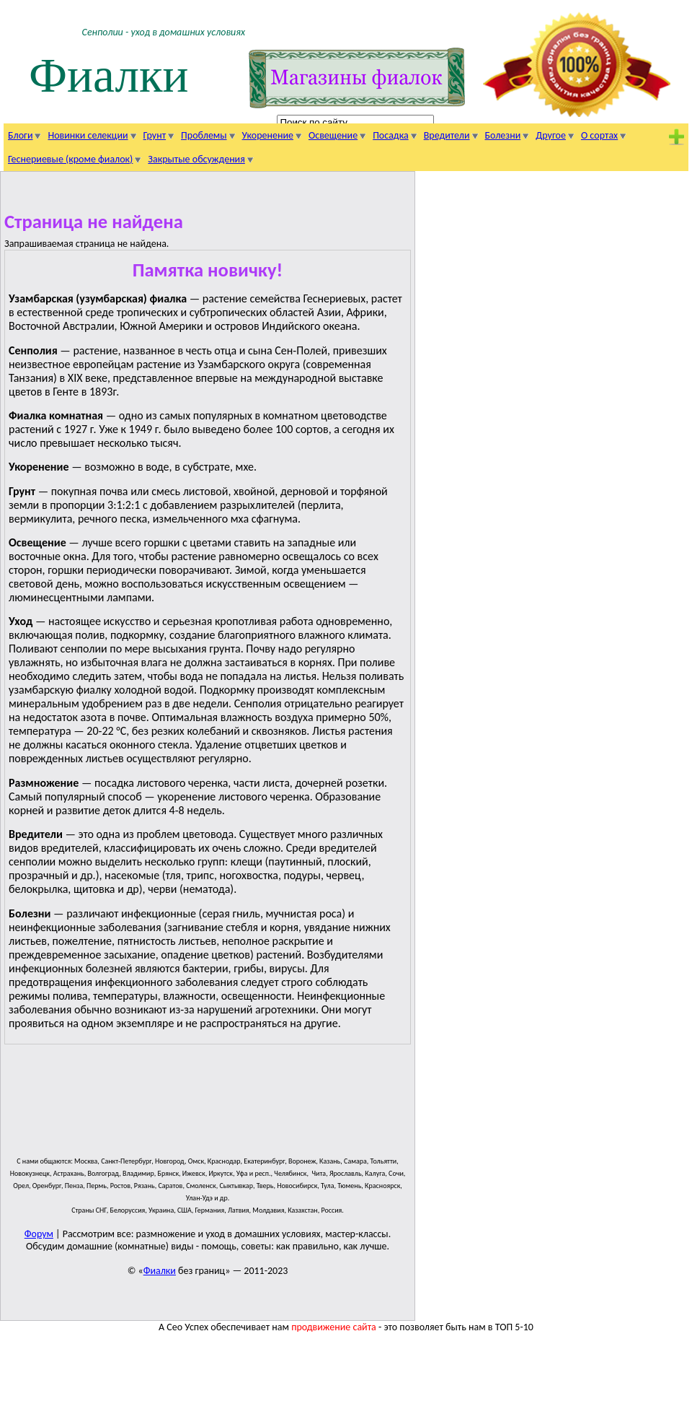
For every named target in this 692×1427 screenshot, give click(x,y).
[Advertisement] (266, 1106)
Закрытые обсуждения (196, 159)
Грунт (155, 135)
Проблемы (203, 135)
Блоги (20, 135)
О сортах (599, 135)
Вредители (447, 135)
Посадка (391, 135)
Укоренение (267, 135)
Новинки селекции (88, 135)
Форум (39, 1234)
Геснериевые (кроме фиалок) (70, 159)
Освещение (333, 135)
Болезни (503, 135)
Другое (551, 135)
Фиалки (109, 75)
